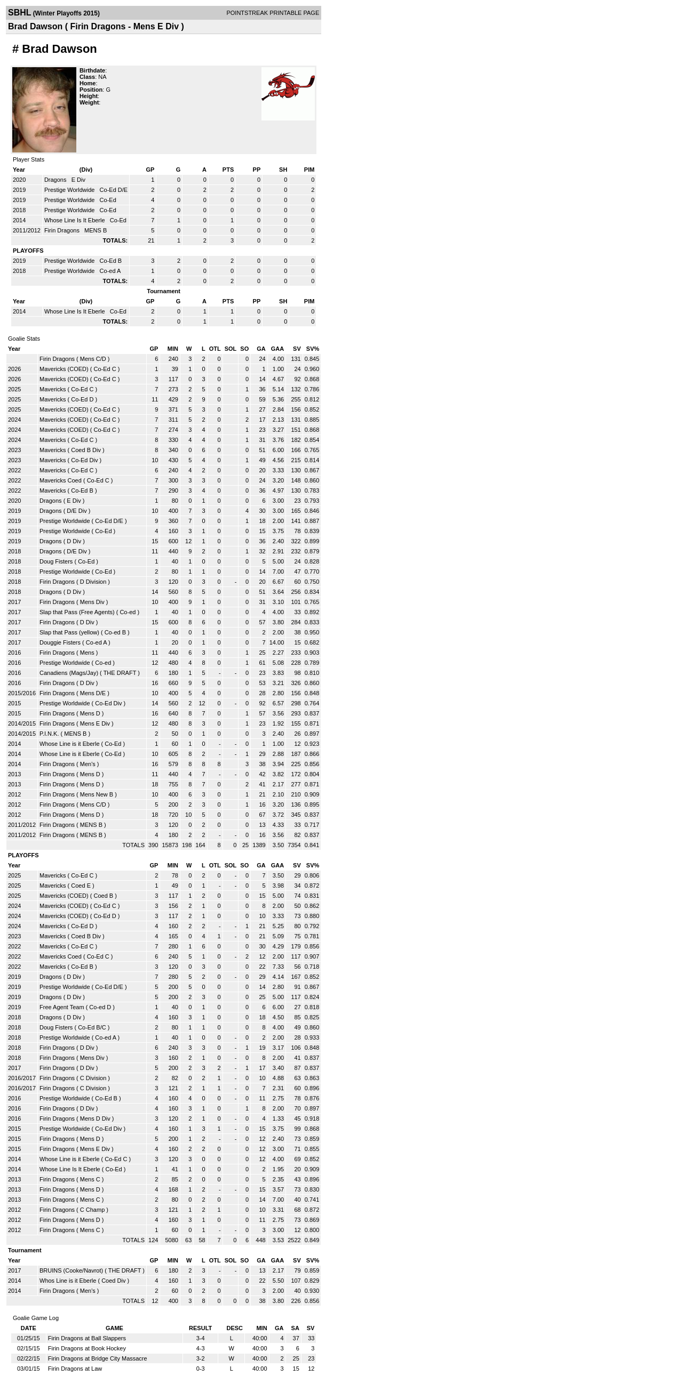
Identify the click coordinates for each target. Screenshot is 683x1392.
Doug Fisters (56, 561)
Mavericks (52, 389)
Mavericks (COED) (64, 369)
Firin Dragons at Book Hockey (87, 1348)
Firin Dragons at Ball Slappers (87, 1338)
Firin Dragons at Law (75, 1368)
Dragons (56, 179)
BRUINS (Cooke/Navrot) (71, 1270)
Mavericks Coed (60, 480)
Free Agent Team (61, 1007)
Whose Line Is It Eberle (75, 220)
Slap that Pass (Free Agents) (77, 612)
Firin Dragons (62, 230)
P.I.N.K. (49, 733)
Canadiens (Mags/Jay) (68, 673)
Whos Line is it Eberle (67, 1280)
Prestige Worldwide (70, 190)
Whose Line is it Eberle (69, 744)
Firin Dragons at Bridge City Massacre (97, 1358)
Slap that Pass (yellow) (69, 632)
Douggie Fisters (60, 642)
